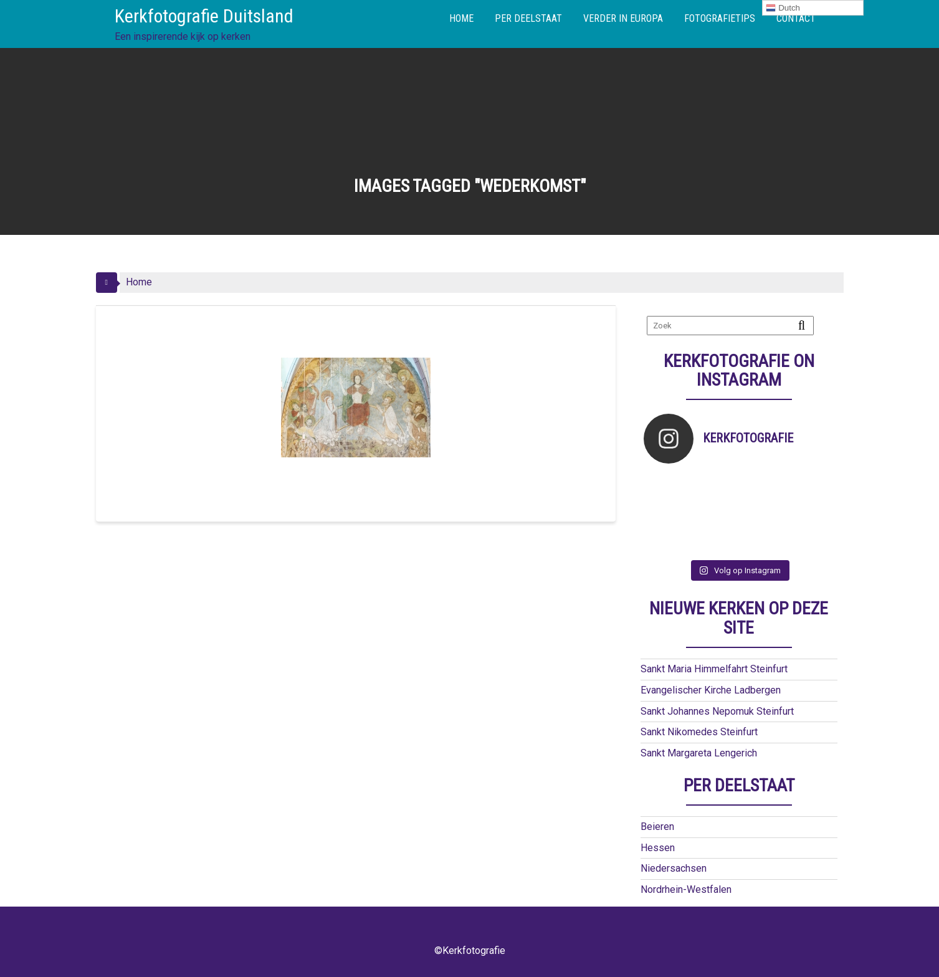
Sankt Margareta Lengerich (699, 753)
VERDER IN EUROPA (623, 18)
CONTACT (796, 18)
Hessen (658, 848)
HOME (461, 18)
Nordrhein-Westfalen (686, 889)
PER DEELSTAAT (528, 18)
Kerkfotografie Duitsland (204, 16)
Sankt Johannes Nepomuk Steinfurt (717, 711)
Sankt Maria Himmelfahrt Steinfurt (714, 669)
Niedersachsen (674, 868)
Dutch (783, 8)
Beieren (657, 826)
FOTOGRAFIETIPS (719, 18)
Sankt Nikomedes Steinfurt (699, 732)
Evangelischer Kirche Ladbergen (711, 690)
